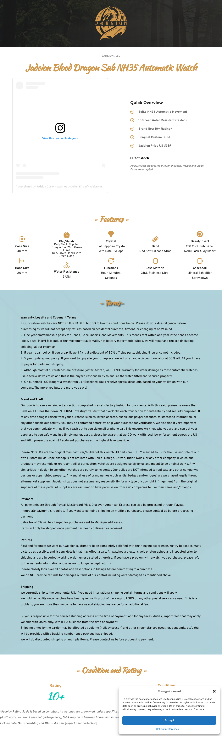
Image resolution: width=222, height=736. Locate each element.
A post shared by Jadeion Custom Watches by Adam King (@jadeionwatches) (62, 186)
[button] (214, 691)
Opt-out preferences (167, 729)
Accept (169, 720)
